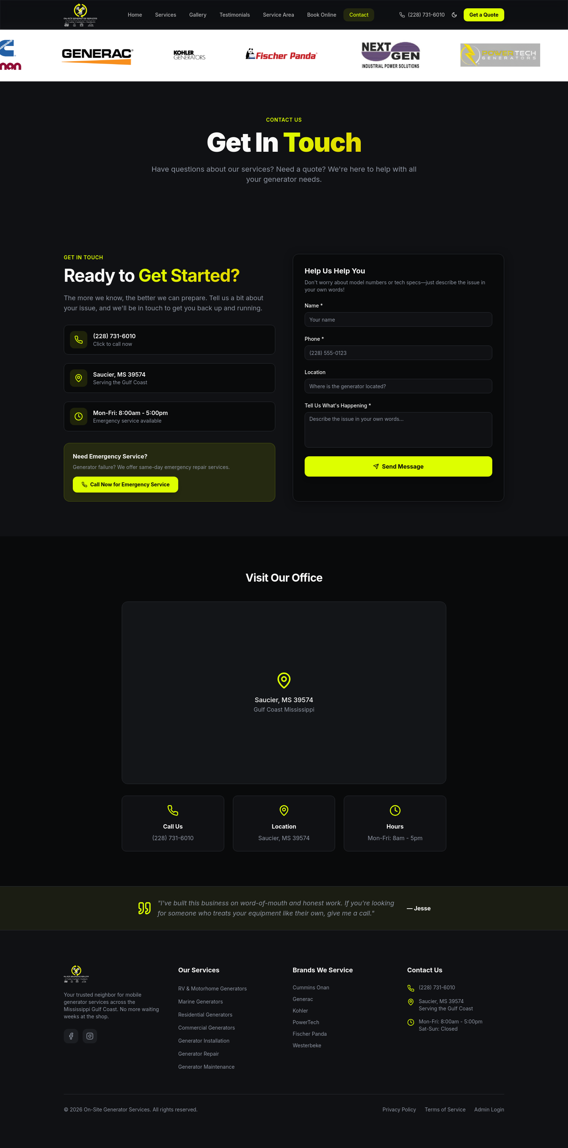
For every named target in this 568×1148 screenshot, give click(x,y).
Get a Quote (483, 15)
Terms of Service (445, 1109)
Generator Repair (198, 1054)
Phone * (314, 339)
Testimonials (235, 15)
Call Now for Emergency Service (126, 484)
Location (315, 372)
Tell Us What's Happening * (338, 405)
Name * (314, 305)
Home (135, 15)
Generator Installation (203, 1041)
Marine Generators (200, 1001)
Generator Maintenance (206, 1067)
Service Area (278, 15)
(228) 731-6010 (173, 838)
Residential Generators (205, 1014)
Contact (358, 15)
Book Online (322, 15)
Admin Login (489, 1109)
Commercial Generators (206, 1028)
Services (165, 15)
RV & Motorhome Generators (212, 988)
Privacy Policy (399, 1109)
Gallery (197, 15)
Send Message (398, 466)
